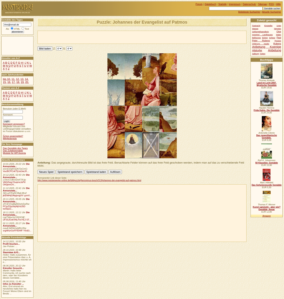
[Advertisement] (85, 37)
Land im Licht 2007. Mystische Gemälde (267, 84)
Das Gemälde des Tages (15, 148)
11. (13, 79)
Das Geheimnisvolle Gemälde (267, 185)
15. (4, 82)
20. (27, 82)
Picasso (278, 41)
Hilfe (278, 4)
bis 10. (7, 79)
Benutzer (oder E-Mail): (14, 108)
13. (22, 79)
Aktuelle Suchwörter (271, 12)
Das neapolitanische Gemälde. (266, 136)
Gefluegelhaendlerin (260, 32)
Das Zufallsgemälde (13, 150)
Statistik (222, 4)
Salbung (255, 54)
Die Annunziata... (16, 165)
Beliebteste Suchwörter (249, 12)
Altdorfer (257, 50)
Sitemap (262, 4)
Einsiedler (268, 26)
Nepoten (277, 29)
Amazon (266, 216)
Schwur (272, 38)
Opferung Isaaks (260, 44)
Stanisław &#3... (11, 252)
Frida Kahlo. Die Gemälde (267, 110)
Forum (199, 4)
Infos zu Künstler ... (13, 284)
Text (27, 29)
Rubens (277, 43)
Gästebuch (210, 4)
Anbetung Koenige (266, 46)
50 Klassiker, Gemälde (266, 163)
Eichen (265, 38)
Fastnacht (256, 26)
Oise (279, 31)
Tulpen (262, 54)
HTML (17, 29)
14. (26, 79)
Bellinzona (256, 38)
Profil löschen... (11, 244)
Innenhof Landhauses (262, 35)
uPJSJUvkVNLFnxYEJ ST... (17, 219)
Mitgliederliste (10, 138)
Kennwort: (8, 114)
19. (22, 82)
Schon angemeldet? (13, 136)
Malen (278, 35)
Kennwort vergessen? (14, 124)
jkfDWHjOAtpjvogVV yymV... (17, 195)
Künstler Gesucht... (13, 268)
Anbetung (274, 50)
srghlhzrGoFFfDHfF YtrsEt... (17, 230)
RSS (271, 4)
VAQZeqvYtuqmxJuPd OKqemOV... (14, 183)
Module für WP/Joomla (14, 153)
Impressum (235, 4)
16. (9, 82)
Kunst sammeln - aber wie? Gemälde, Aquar (266, 208)
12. (18, 79)
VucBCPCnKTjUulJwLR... (16, 171)
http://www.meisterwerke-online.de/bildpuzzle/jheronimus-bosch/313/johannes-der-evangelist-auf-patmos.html (89, 180)
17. (14, 82)
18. (18, 82)
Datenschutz (249, 4)
